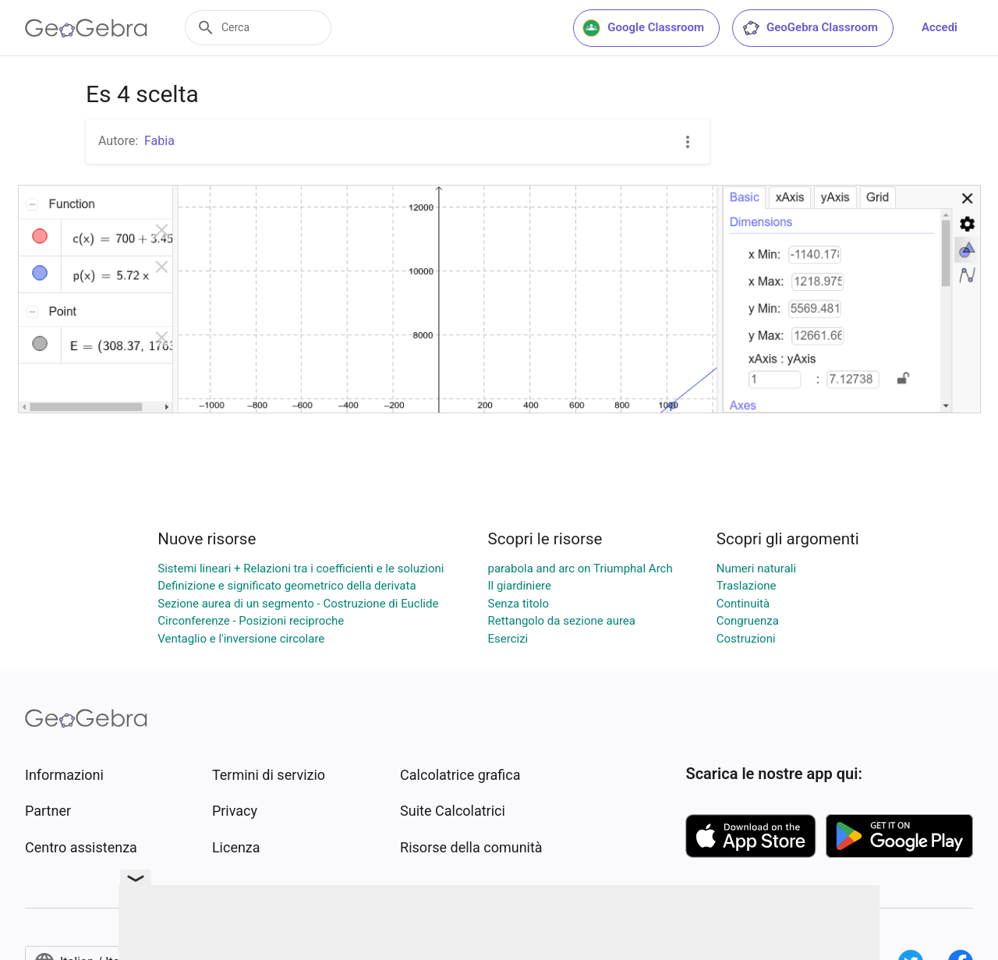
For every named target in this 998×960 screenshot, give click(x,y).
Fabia (159, 140)
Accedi (939, 27)
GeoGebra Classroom (809, 28)
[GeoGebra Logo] (86, 28)
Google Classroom (643, 28)
